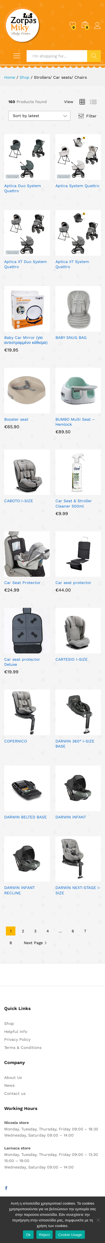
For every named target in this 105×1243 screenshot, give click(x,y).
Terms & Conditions (22, 1047)
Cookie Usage (70, 1235)
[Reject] (98, 1220)
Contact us (14, 1093)
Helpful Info (15, 1031)
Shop (9, 1023)
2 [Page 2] (23, 931)
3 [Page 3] (35, 931)
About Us (13, 1077)
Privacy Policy (17, 1039)
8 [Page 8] (11, 943)
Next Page (35, 943)
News (9, 1085)
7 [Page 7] (85, 931)
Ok (28, 1235)
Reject (44, 1235)
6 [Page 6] (73, 931)
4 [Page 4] (47, 931)
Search (94, 56)
